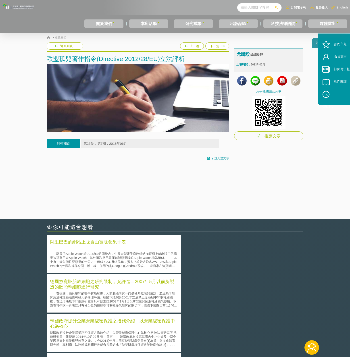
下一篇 (217, 45)
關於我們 (104, 24)
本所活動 (149, 24)
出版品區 (238, 24)
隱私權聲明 (178, 332)
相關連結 (264, 332)
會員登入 (321, 7)
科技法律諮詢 (283, 24)
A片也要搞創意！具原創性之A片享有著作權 (210, 296)
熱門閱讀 (335, 94)
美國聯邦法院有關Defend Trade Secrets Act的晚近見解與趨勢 (96, 296)
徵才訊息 (204, 332)
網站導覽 (204, 338)
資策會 (239, 332)
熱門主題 (335, 56)
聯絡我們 (176, 338)
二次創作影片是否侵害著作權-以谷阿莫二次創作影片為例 (92, 289)
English (342, 7)
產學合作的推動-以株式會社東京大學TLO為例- (84, 308)
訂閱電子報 (298, 7)
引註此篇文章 (220, 158)
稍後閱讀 (337, 106)
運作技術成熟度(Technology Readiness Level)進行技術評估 (94, 302)
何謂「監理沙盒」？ (193, 289)
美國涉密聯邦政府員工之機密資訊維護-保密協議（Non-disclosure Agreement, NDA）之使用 (236, 308)
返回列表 (66, 46)
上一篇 (192, 45)
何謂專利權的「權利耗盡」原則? (202, 302)
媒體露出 (328, 24)
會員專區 (335, 69)
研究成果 (193, 24)
